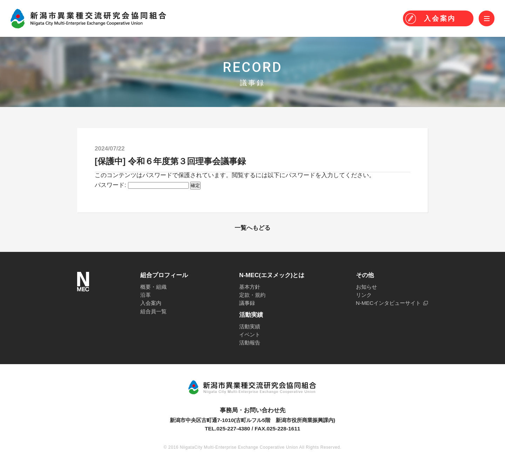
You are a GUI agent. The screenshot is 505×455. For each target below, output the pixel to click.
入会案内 (150, 303)
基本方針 (249, 287)
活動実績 (249, 326)
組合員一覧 (153, 311)
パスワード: (142, 185)
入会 (440, 18)
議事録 (247, 303)
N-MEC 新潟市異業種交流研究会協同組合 (88, 18)
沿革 (145, 295)
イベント (249, 334)
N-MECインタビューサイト (388, 303)
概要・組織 (153, 287)
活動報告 (249, 343)
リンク (364, 295)
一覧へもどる (252, 228)
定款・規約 (252, 295)
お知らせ (366, 287)
